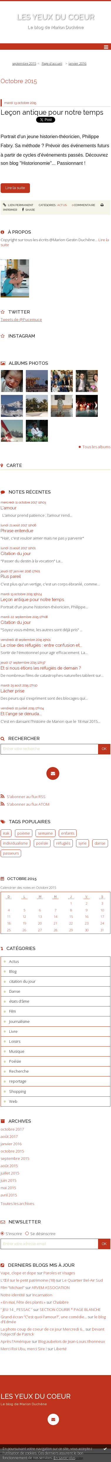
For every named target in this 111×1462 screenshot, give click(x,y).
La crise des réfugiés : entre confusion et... (41, 645)
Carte (14, 465)
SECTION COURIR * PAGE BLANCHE (70, 1309)
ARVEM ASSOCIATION (51, 1287)
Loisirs (14, 1041)
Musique (16, 1051)
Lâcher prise (12, 690)
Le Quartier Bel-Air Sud (82, 1280)
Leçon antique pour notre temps (32, 599)
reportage (17, 1081)
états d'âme (19, 1001)
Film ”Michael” (12, 1287)
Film (12, 1011)
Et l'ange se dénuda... (21, 713)
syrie (82, 843)
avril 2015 (9, 1195)
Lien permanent (18, 205)
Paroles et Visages (59, 1273)
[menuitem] (26, 63)
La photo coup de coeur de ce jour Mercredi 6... (43, 1329)
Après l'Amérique (16, 1341)
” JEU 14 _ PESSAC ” (16, 1309)
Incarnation (42, 1294)
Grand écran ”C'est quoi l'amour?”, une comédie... (44, 1316)
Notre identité (13, 1294)
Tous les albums (96, 446)
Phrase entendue (17, 530)
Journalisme (19, 1021)
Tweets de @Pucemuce (21, 319)
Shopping (17, 1091)
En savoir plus (64, 1457)
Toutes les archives (17, 1203)
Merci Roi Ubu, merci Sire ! (24, 1348)
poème (23, 833)
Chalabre (61, 1302)
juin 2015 (8, 1180)
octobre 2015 (12, 1151)
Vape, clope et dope (18, 1273)
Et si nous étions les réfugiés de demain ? (41, 667)
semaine (45, 833)
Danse (14, 991)
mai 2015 (8, 1187)
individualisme (15, 843)
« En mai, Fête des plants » (23, 1302)
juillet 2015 (10, 1173)
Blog (12, 971)
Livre (13, 1031)
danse (100, 843)
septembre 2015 (24, 63)
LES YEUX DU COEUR (55, 17)
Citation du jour (16, 553)
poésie (42, 843)
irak (6, 833)
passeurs (11, 853)
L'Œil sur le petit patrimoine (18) (28, 1280)
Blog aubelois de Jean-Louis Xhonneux (71, 1341)
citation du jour (22, 981)
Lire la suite (15, 188)
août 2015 (9, 1165)
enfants (67, 833)
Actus (62, 205)
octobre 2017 (12, 1129)
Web (13, 1101)
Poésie (15, 1061)
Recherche (19, 1071)
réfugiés (63, 843)
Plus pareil (11, 576)
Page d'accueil (52, 63)
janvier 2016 (77, 63)
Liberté (60, 1348)
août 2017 (9, 1136)
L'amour (8, 507)
